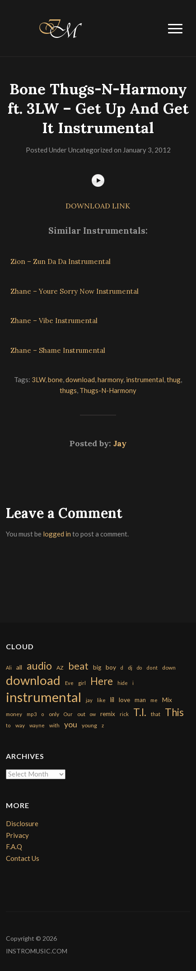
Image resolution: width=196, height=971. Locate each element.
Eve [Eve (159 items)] (69, 683)
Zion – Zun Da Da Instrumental (60, 261)
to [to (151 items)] (8, 725)
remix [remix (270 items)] (107, 713)
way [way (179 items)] (20, 725)
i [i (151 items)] (133, 683)
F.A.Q (14, 846)
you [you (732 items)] (70, 724)
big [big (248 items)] (97, 667)
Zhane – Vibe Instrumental (54, 320)
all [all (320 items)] (19, 667)
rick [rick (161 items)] (124, 714)
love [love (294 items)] (124, 699)
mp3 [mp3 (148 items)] (32, 714)
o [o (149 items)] (42, 714)
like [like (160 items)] (101, 700)
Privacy (17, 835)
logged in (57, 534)
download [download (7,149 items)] (33, 680)
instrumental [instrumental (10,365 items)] (43, 697)
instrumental (145, 379)
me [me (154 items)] (154, 700)
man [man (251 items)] (140, 699)
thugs (68, 390)
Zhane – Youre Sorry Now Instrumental (74, 291)
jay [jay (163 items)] (89, 700)
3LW (38, 379)
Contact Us (22, 858)
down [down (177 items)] (169, 667)
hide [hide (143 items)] (122, 683)
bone (55, 379)
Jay (119, 443)
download (80, 379)
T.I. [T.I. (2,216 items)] (139, 712)
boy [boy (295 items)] (111, 667)
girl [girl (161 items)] (82, 683)
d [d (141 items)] (122, 667)
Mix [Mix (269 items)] (167, 699)
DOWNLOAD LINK (97, 205)
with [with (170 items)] (54, 725)
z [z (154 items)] (103, 725)
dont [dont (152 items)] (152, 667)
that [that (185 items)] (155, 714)
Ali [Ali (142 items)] (9, 667)
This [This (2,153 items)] (174, 712)
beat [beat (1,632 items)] (78, 666)
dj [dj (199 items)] (130, 667)
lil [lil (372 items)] (112, 699)
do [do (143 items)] (139, 667)
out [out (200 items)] (81, 714)
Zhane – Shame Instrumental (57, 350)
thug (174, 379)
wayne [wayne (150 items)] (37, 725)
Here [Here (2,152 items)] (101, 681)
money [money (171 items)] (14, 714)
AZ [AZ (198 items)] (60, 667)
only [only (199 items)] (54, 714)
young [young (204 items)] (89, 725)
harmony (110, 379)
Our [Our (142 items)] (68, 714)
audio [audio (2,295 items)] (39, 666)
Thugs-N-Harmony (107, 390)
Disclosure (22, 823)
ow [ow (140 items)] (93, 714)
